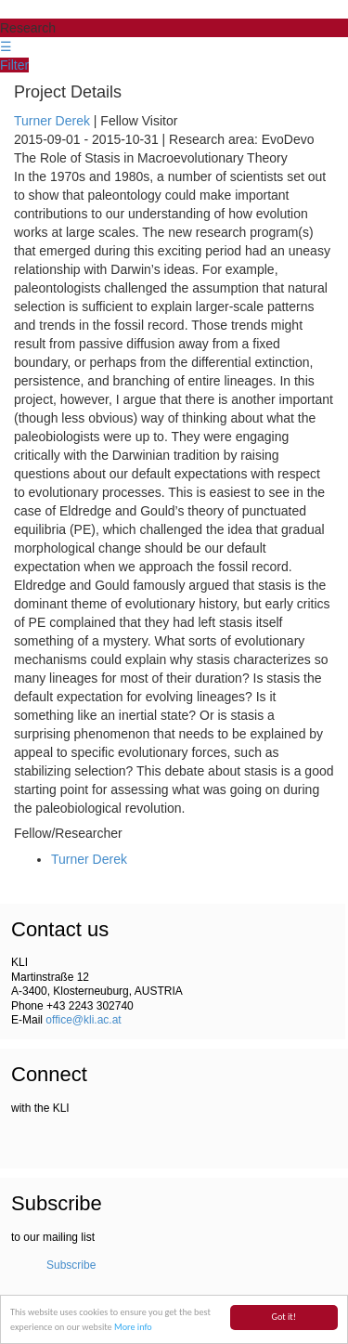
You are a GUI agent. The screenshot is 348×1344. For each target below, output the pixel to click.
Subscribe (71, 1265)
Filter (14, 65)
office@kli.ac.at (83, 1019)
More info (133, 1328)
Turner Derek (52, 120)
